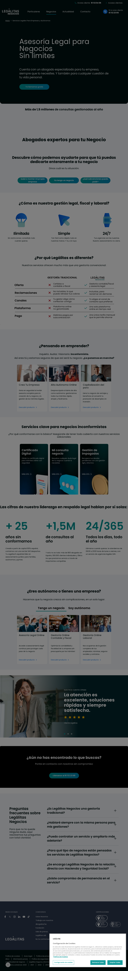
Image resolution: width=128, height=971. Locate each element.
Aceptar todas (115, 962)
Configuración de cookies (63, 962)
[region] (87, 950)
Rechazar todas (98, 962)
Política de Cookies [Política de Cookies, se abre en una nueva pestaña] (60, 957)
